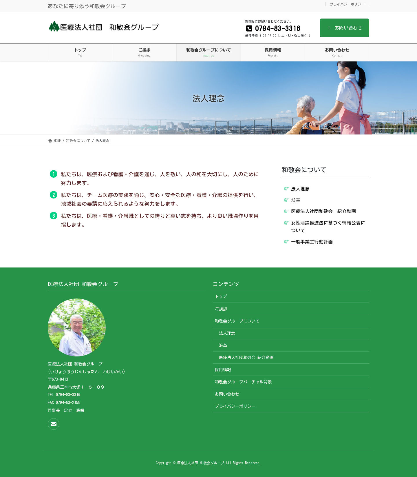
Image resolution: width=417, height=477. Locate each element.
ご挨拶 (221, 309)
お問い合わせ (344, 28)
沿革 (295, 200)
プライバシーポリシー (347, 4)
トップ (221, 296)
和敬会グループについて (237, 321)
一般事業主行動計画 (312, 241)
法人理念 (300, 188)
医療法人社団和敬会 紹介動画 (323, 211)
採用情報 (223, 370)
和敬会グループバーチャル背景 (243, 382)
